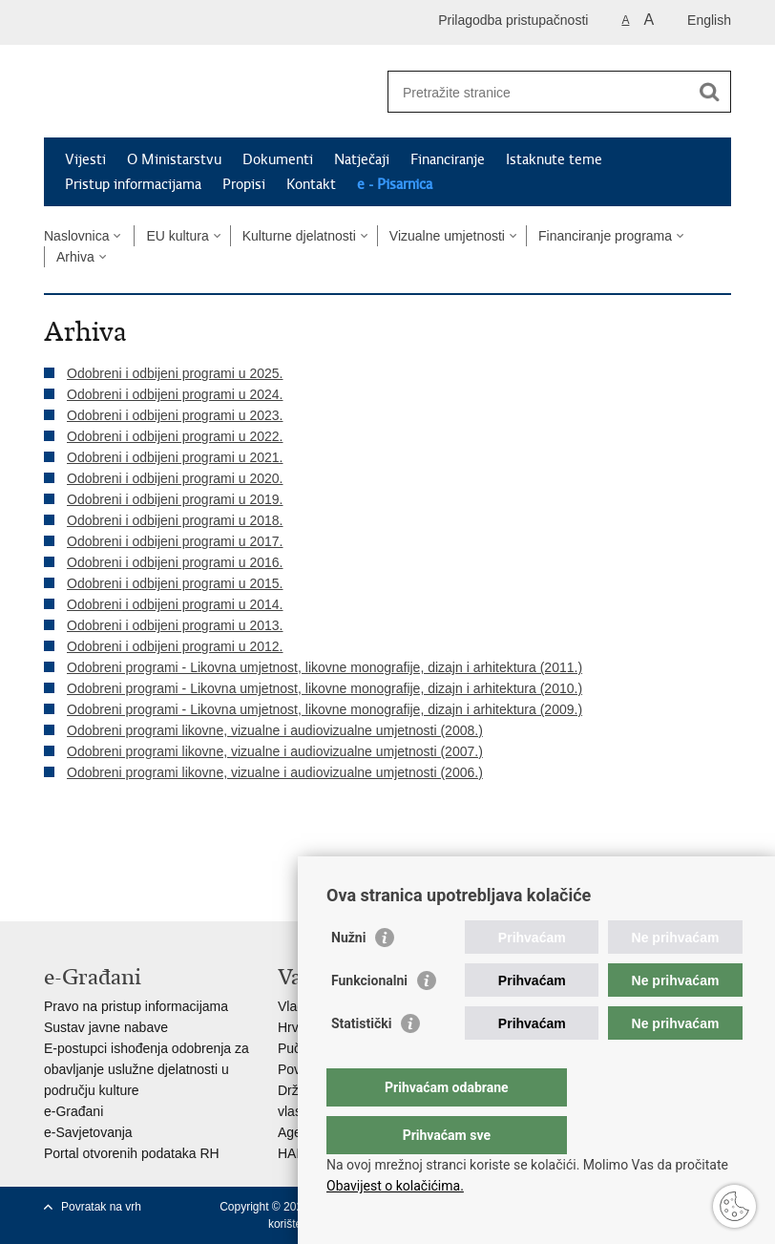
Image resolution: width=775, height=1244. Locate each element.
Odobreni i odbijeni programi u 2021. (175, 457)
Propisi (243, 184)
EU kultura (177, 235)
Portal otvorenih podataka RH (132, 1153)
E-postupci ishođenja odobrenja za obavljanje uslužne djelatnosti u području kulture (146, 1069)
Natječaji (361, 159)
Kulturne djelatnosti (299, 235)
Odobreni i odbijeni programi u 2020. (175, 478)
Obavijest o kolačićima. (395, 1185)
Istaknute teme (554, 159)
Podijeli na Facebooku (95, 853)
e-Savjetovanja (88, 1132)
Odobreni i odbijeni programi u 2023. (175, 415)
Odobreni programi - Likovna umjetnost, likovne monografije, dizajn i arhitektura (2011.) (324, 667)
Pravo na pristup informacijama (136, 1006)
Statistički (361, 1061)
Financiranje (447, 159)
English (709, 20)
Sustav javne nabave (106, 1027)
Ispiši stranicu (54, 853)
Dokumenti (277, 159)
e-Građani (73, 1111)
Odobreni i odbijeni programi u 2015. (175, 583)
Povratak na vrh (101, 1206)
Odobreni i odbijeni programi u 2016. (175, 562)
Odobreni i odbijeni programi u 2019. (175, 499)
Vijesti (85, 159)
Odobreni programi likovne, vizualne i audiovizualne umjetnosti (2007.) (275, 751)
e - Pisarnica (394, 184)
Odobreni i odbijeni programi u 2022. (175, 436)
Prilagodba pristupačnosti (513, 20)
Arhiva (75, 256)
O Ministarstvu (174, 159)
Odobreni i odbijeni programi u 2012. (175, 646)
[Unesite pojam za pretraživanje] (538, 92)
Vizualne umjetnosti (447, 235)
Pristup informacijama (133, 184)
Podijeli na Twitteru (136, 853)
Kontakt (311, 184)
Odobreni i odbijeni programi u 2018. (175, 520)
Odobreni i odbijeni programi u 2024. (175, 394)
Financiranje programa (605, 235)
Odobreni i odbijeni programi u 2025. (175, 373)
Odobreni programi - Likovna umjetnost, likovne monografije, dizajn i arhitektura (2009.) (324, 709)
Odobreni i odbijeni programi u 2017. (175, 541)
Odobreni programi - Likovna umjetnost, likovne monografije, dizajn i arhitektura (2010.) (324, 688)
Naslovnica (76, 235)
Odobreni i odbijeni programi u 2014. (175, 604)
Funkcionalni (369, 1018)
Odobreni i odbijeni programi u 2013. (175, 625)
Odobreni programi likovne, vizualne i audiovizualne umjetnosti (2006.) (275, 772)
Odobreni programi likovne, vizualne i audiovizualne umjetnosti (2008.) (275, 730)
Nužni (348, 975)
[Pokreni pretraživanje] (709, 91)
